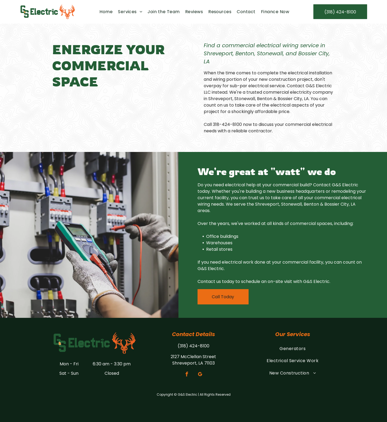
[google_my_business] (200, 375)
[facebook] (187, 375)
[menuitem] (106, 11)
